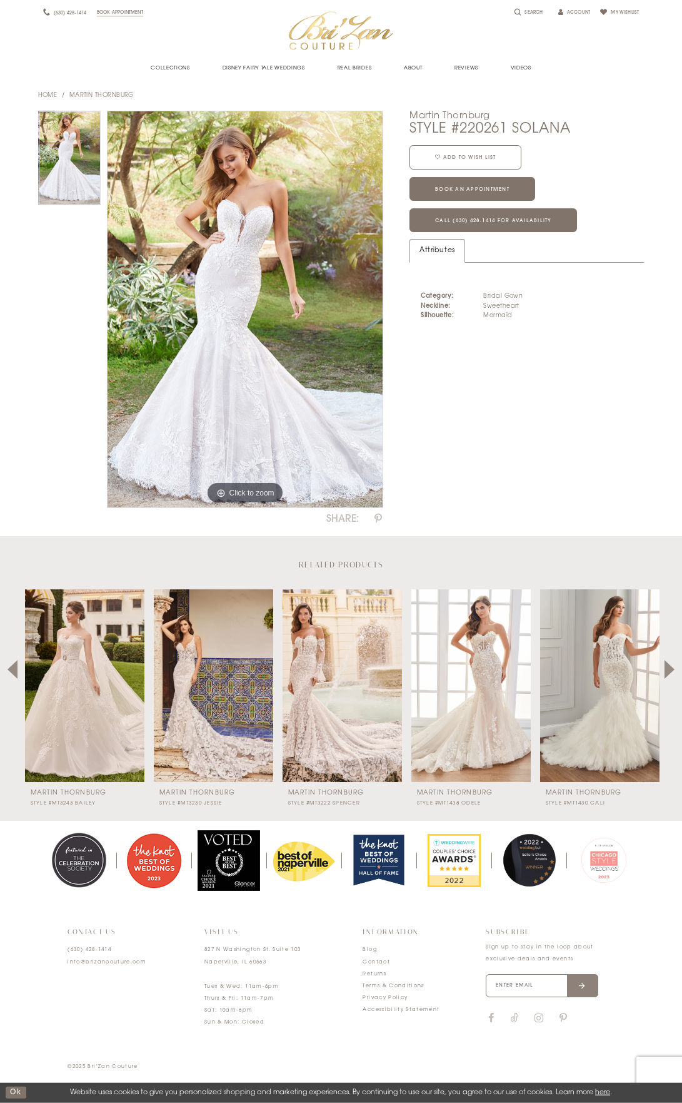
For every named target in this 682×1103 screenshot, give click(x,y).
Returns (374, 974)
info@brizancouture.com (107, 962)
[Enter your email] (542, 986)
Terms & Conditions (393, 986)
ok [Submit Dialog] (15, 1092)
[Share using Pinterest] (378, 519)
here (602, 1092)
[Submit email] (583, 986)
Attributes (436, 250)
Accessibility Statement (401, 1009)
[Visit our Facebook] (491, 1018)
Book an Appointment (472, 189)
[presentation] (84, 685)
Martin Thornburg (101, 95)
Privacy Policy (385, 997)
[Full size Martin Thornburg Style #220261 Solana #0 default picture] (245, 309)
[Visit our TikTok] (515, 1019)
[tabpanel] (69, 161)
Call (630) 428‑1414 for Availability (493, 220)
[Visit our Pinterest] (563, 1018)
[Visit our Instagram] (538, 1018)
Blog (369, 949)
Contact (376, 962)
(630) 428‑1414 (89, 949)
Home (48, 95)
